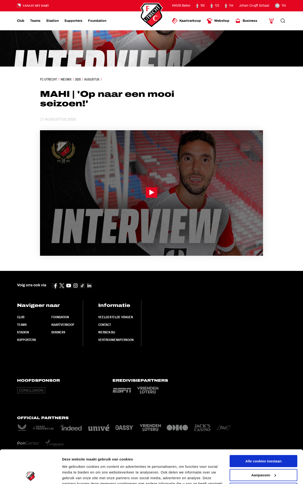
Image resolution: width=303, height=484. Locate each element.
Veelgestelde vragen (115, 317)
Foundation (60, 317)
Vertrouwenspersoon (116, 340)
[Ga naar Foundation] (97, 20)
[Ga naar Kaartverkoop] (186, 20)
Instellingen (72, 475)
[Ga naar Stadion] (52, 20)
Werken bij (106, 332)
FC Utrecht (48, 79)
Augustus (91, 79)
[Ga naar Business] (246, 20)
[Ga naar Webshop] (218, 20)
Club (20, 317)
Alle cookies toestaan (263, 428)
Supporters (26, 340)
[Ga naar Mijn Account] (271, 20)
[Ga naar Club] (20, 20)
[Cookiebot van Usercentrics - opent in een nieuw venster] (30, 474)
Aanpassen (263, 441)
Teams (22, 325)
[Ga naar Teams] (35, 20)
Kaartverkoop (62, 325)
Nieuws (66, 79)
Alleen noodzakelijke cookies (263, 455)
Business (58, 332)
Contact (104, 325)
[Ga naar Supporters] (73, 20)
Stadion (23, 332)
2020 (78, 79)
